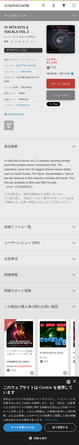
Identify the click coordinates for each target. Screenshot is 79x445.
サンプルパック (29, 59)
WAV (23, 71)
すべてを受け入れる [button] (23, 427)
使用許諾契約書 (14, 114)
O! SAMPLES (23, 105)
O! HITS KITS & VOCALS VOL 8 (56, 353)
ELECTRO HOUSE (26, 65)
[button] (39, 438)
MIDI (29, 71)
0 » (32, 41)
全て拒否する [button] (60, 427)
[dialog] (39, 411)
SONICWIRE (16, 5)
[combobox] (68, 382)
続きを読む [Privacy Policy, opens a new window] (51, 419)
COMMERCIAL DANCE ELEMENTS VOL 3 (29, 361)
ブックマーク (60, 95)
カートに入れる (60, 83)
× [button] (74, 381)
